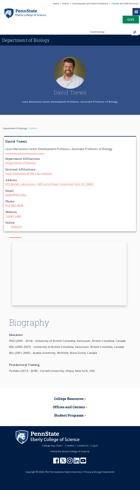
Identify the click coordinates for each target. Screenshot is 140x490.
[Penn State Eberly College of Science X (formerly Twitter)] (63, 462)
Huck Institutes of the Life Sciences (28, 173)
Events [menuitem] (65, 3)
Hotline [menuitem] (70, 445)
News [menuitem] (56, 3)
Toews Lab (13, 216)
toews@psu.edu (15, 195)
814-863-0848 (14, 205)
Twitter (17, 227)
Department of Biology (15, 128)
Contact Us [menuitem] (83, 445)
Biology (26, 40)
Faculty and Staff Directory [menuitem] (125, 3)
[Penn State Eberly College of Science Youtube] (83, 462)
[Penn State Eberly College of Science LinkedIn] (77, 462)
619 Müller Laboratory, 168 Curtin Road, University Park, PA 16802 (49, 184)
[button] (131, 20)
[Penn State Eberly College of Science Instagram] (70, 462)
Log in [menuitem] (95, 445)
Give (130, 19)
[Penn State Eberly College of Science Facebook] (56, 462)
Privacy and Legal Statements (99, 471)
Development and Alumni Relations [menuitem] (90, 3)
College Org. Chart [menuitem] (53, 445)
